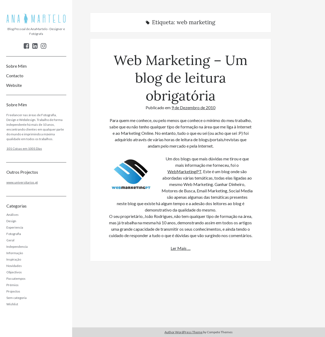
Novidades (14, 266)
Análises (12, 215)
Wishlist (12, 304)
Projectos (13, 291)
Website (14, 85)
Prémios (12, 285)
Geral (10, 240)
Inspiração (13, 259)
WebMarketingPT (184, 171)
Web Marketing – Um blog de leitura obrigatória (181, 77)
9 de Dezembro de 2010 (193, 107)
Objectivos (14, 272)
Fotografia (13, 234)
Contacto (14, 75)
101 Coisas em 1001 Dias (24, 149)
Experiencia (14, 227)
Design (11, 221)
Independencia (17, 247)
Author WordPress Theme (183, 332)
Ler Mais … (181, 248)
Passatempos (16, 279)
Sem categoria (16, 298)
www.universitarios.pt (22, 182)
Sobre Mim (16, 65)
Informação (14, 253)
